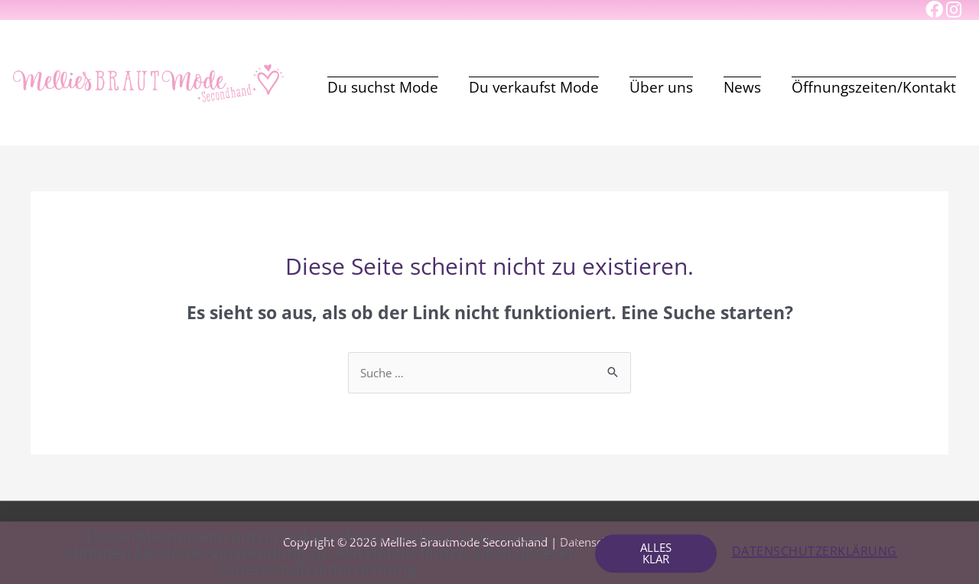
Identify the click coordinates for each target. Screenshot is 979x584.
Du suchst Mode (382, 87)
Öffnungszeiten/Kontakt (874, 87)
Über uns (661, 87)
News (742, 87)
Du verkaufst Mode (534, 87)
